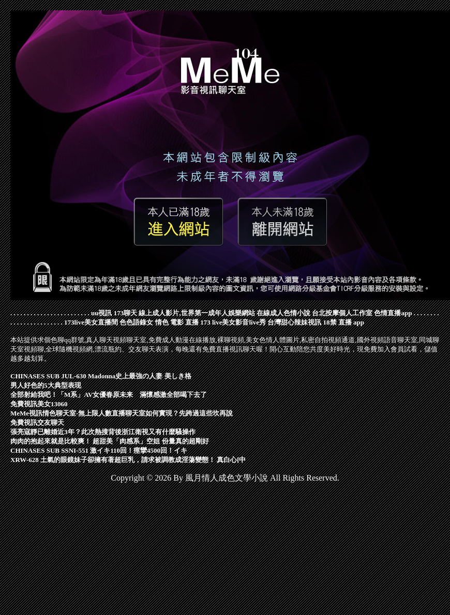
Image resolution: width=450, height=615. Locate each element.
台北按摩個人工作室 (342, 313)
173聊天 (126, 313)
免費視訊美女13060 (39, 404)
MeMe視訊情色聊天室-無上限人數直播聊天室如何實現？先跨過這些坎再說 (121, 413)
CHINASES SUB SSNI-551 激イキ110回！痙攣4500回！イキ (98, 450)
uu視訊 (101, 313)
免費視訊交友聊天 (37, 422)
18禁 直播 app (343, 322)
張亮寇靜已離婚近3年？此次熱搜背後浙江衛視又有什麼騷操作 (103, 432)
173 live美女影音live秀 (233, 322)
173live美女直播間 (91, 322)
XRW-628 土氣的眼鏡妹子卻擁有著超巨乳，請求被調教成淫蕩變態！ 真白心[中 (128, 460)
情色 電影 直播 (177, 322)
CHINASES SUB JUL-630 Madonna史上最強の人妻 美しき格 (100, 376)
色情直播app (393, 313)
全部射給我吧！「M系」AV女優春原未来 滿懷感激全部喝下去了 (108, 394)
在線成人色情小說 (283, 313)
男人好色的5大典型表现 (45, 385)
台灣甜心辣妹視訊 (294, 322)
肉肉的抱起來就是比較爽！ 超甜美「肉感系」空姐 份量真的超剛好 (109, 441)
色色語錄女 (136, 322)
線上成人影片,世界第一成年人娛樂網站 (196, 313)
